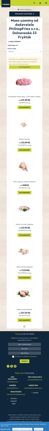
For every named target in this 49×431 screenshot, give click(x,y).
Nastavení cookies (5, 429)
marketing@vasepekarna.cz (33, 388)
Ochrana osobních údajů (13, 401)
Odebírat (24, 361)
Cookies (35, 392)
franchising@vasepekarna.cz (16, 394)
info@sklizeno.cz (12, 381)
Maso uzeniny (14, 41)
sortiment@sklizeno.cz (35, 379)
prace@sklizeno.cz (13, 388)
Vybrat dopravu (25, 10)
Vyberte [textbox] (10, 51)
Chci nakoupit (24, 67)
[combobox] (24, 51)
